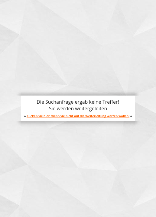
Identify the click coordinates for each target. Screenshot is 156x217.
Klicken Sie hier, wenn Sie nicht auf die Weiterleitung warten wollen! (78, 116)
